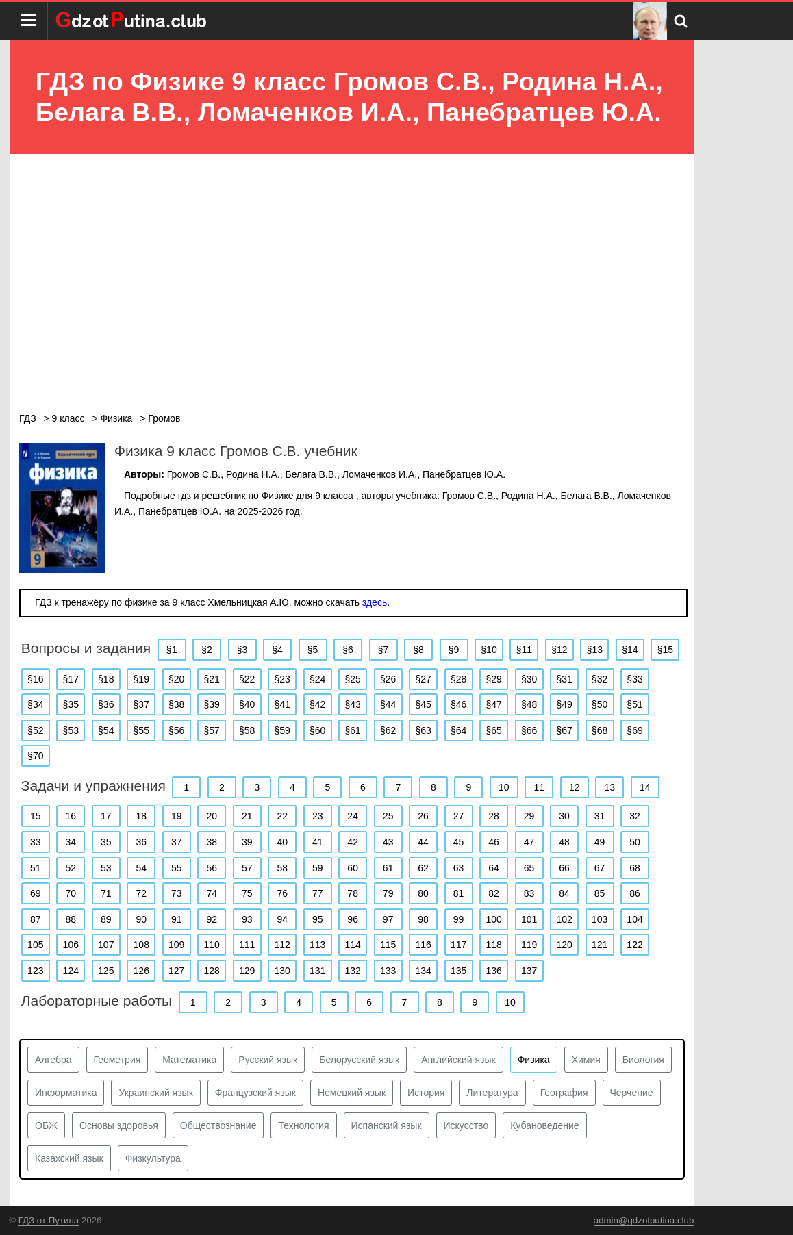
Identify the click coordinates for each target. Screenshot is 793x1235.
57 (247, 868)
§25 (352, 679)
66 (564, 868)
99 (458, 919)
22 (282, 816)
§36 (106, 704)
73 (176, 893)
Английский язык (458, 1059)
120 (564, 944)
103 (599, 919)
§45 (423, 704)
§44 (388, 704)
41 (317, 842)
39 (247, 842)
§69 (634, 730)
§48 (529, 704)
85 (599, 893)
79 (388, 893)
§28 (458, 679)
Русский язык (267, 1059)
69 (35, 893)
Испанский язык (386, 1125)
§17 (71, 679)
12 (574, 787)
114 (352, 944)
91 (176, 919)
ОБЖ (46, 1125)
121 (599, 944)
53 (106, 868)
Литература (492, 1092)
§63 (423, 730)
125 (106, 970)
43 (388, 842)
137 (529, 970)
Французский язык (255, 1092)
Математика (189, 1059)
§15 (665, 649)
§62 (388, 730)
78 (352, 893)
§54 (106, 730)
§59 (282, 730)
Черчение (631, 1092)
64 (493, 868)
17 (106, 816)
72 (141, 893)
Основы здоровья (118, 1125)
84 (564, 893)
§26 (388, 679)
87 (35, 919)
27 (458, 816)
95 (317, 919)
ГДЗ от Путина (48, 1220)
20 (211, 816)
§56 (176, 730)
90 (141, 919)
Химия (586, 1059)
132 (352, 970)
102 (564, 919)
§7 (383, 649)
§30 (529, 679)
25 (388, 816)
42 (352, 842)
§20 (176, 679)
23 (317, 816)
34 (70, 842)
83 (529, 893)
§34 (35, 704)
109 (176, 944)
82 (493, 893)
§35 (71, 704)
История (425, 1092)
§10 (488, 649)
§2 (206, 649)
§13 (595, 649)
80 (423, 893)
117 (458, 944)
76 (282, 893)
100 (493, 919)
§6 (347, 649)
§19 (141, 679)
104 (634, 919)
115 (388, 944)
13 (609, 787)
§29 (493, 679)
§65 (493, 730)
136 (493, 970)
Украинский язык (155, 1092)
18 (141, 816)
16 (70, 816)
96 (352, 919)
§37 (141, 704)
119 (529, 944)
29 (529, 816)
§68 (599, 730)
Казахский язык (69, 1158)
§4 (277, 649)
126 (141, 970)
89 (106, 919)
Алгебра (53, 1059)
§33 (634, 679)
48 (564, 842)
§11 (524, 649)
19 (176, 816)
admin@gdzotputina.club (644, 1220)
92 (211, 919)
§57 (212, 730)
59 (317, 868)
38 (211, 842)
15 (35, 816)
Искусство (466, 1125)
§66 (529, 730)
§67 (564, 730)
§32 (599, 679)
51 (35, 868)
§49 (564, 704)
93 (247, 919)
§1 (171, 649)
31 (599, 816)
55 (176, 868)
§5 (312, 649)
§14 (630, 649)
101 (529, 919)
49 (599, 842)
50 (634, 842)
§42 (317, 704)
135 (458, 970)
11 (539, 787)
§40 (247, 704)
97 (388, 919)
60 (352, 868)
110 (212, 944)
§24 (317, 679)
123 (35, 970)
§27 (423, 679)
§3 (242, 649)
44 (423, 842)
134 (423, 970)
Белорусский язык (359, 1059)
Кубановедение (544, 1125)
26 (423, 816)
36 (141, 842)
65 (529, 868)
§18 (106, 679)
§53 (71, 730)
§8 (418, 649)
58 (282, 868)
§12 (559, 649)
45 (458, 842)
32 (634, 816)
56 (211, 868)
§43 (352, 704)
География (564, 1092)
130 (282, 970)
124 (71, 970)
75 (247, 893)
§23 (282, 679)
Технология (303, 1125)
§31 (564, 679)
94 (282, 919)
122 (634, 944)
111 (247, 944)
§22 (247, 679)
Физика (534, 1059)
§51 (634, 704)
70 (70, 893)
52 (70, 868)
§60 (317, 730)
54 (141, 868)
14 (645, 787)
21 (247, 816)
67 (599, 868)
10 (504, 787)
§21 (212, 679)
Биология (643, 1059)
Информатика (66, 1092)
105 (35, 944)
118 (493, 944)
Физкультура (153, 1158)
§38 (176, 704)
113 (317, 944)
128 (212, 970)
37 (176, 842)
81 (458, 893)
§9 (454, 649)
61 (388, 868)
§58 (247, 730)
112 (282, 944)
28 (493, 816)
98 (423, 919)
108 (141, 944)
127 (176, 970)
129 (247, 970)
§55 (141, 730)
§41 (282, 704)
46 (493, 842)
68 (634, 868)
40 (282, 842)
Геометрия (117, 1059)
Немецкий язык (352, 1092)
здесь (374, 602)
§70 (35, 755)
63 (458, 868)
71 (106, 893)
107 (106, 944)
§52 (35, 730)
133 (388, 970)
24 (352, 816)
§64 (458, 730)
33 (35, 842)
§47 (493, 704)
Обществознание (218, 1125)
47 (529, 842)
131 (317, 970)
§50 (599, 704)
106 (71, 944)
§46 (458, 704)
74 (211, 893)
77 (317, 893)
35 (106, 842)
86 (634, 893)
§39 (212, 704)
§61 (352, 730)
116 (423, 944)
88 (70, 919)
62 (423, 868)
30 (564, 816)
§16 (35, 679)
